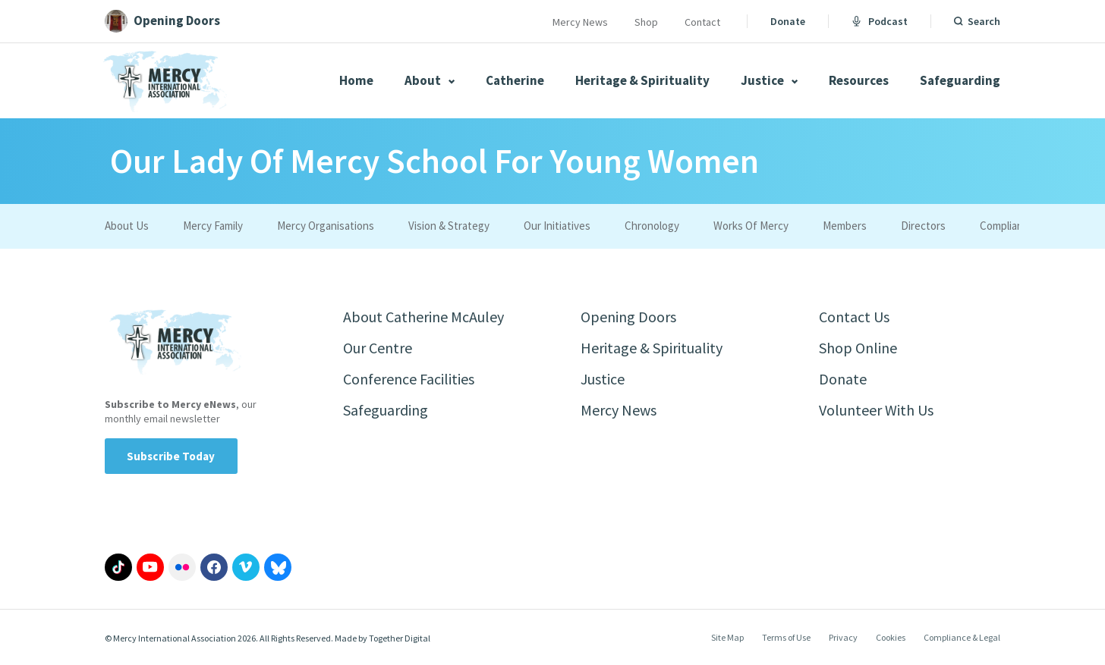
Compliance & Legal (962, 637)
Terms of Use (786, 637)
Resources (859, 80)
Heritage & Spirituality (642, 80)
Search (984, 21)
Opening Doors (628, 316)
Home (356, 80)
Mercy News (580, 22)
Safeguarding (960, 80)
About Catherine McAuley (423, 316)
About (430, 80)
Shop (646, 22)
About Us (127, 225)
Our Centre (377, 347)
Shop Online (858, 347)
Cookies (890, 637)
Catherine (515, 80)
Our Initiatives (557, 225)
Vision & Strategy (449, 225)
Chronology (652, 225)
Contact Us (854, 316)
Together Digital (399, 638)
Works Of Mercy (751, 225)
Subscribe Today (171, 456)
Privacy (843, 637)
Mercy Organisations (325, 225)
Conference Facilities (408, 378)
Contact (702, 22)
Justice (769, 80)
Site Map (727, 637)
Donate (787, 21)
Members (845, 225)
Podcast (880, 21)
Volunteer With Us (876, 409)
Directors (923, 225)
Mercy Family (213, 225)
